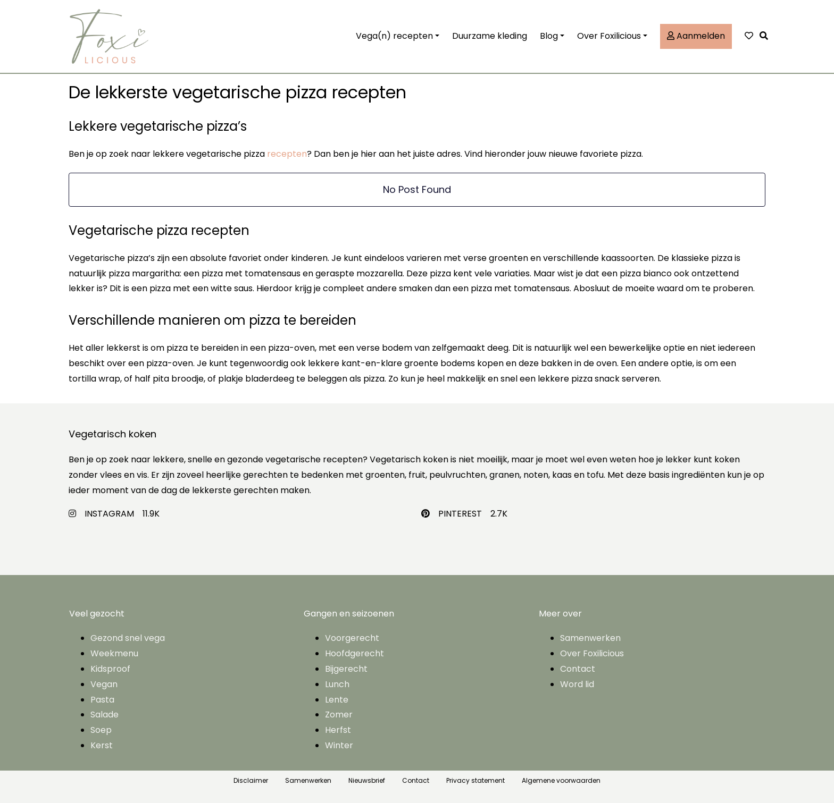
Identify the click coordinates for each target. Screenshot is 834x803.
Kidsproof (110, 669)
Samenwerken (590, 638)
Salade (104, 714)
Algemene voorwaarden (561, 780)
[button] (766, 36)
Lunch (337, 684)
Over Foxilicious (609, 36)
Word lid (577, 684)
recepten (287, 154)
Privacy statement (475, 780)
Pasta (102, 700)
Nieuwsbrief (366, 780)
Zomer (339, 714)
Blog (549, 36)
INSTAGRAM (109, 514)
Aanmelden (696, 36)
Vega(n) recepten (394, 36)
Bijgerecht (346, 669)
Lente (336, 700)
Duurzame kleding (489, 36)
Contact (577, 669)
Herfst (338, 730)
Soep (101, 730)
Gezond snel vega (127, 638)
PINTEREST (460, 514)
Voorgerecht (352, 638)
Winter (339, 745)
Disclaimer (250, 780)
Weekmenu (114, 653)
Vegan (104, 684)
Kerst (101, 745)
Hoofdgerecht (354, 653)
